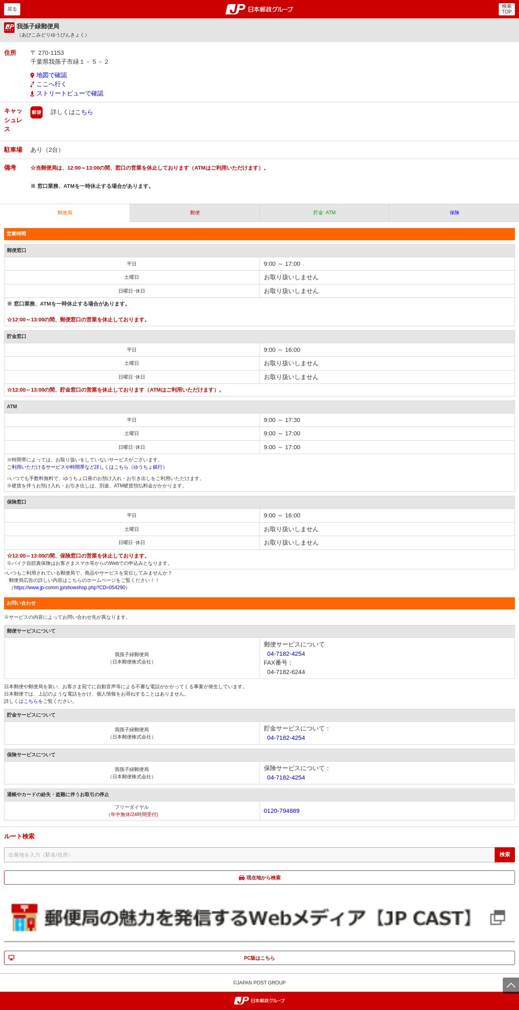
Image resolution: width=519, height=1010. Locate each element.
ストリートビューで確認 (69, 93)
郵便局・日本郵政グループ (260, 9)
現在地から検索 (264, 878)
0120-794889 (282, 810)
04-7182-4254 (286, 653)
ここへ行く (51, 83)
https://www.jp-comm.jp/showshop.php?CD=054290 (69, 587)
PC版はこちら (259, 958)
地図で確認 (51, 74)
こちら (84, 111)
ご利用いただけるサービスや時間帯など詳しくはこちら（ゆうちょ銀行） (87, 467)
